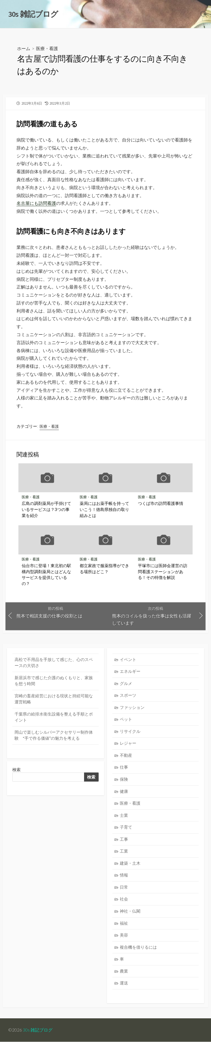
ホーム (23, 48)
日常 (124, 887)
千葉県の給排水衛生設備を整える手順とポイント (54, 717)
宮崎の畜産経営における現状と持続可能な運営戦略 (54, 699)
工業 (124, 851)
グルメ (126, 683)
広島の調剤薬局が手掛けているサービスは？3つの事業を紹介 (46, 509)
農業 (124, 971)
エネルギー (130, 671)
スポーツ (128, 695)
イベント (128, 659)
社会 (124, 899)
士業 (124, 815)
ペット (126, 719)
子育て (126, 827)
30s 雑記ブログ (37, 1030)
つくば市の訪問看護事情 (160, 503)
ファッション (132, 707)
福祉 (124, 923)
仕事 (124, 767)
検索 (16, 769)
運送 (124, 983)
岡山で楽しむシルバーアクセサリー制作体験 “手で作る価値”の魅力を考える (54, 735)
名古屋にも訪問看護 (36, 203)
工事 (124, 839)
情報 (124, 875)
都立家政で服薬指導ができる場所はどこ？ (104, 568)
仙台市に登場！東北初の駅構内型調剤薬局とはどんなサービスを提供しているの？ (46, 574)
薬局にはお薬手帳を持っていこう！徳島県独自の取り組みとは (104, 509)
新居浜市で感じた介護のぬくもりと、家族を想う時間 (54, 681)
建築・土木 (130, 863)
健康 (124, 791)
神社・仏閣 (130, 911)
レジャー (128, 743)
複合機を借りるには (138, 947)
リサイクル (130, 731)
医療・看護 (47, 48)
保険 (124, 779)
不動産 (126, 755)
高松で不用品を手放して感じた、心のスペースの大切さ (54, 662)
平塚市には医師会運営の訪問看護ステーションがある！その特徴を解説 (162, 571)
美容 (124, 935)
